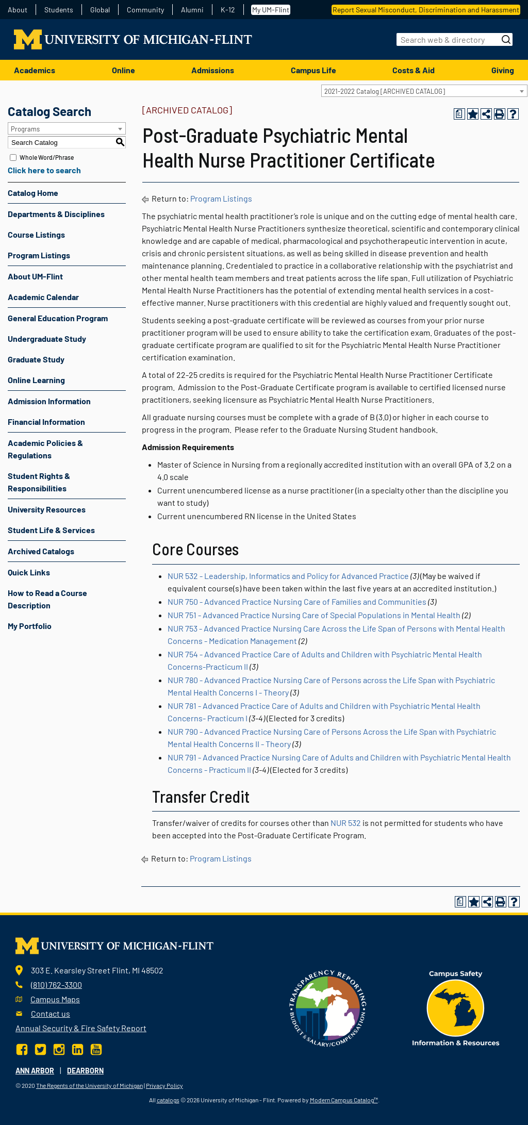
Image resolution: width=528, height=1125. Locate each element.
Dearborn (85, 1070)
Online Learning (36, 380)
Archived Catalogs (41, 551)
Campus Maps (55, 999)
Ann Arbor (34, 1070)
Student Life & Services (51, 530)
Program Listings (39, 255)
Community (145, 9)
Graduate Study (36, 359)
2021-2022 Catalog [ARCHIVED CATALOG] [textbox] (384, 91)
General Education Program (58, 318)
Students (58, 9)
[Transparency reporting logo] (328, 1007)
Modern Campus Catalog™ (344, 1099)
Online (123, 70)
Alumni (192, 9)
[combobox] (424, 91)
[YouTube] (96, 1048)
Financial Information (46, 421)
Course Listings (36, 234)
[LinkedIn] (77, 1048)
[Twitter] (40, 1048)
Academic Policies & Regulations (45, 449)
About (17, 9)
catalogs (168, 1099)
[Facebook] (22, 1048)
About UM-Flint (35, 276)
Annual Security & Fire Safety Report (80, 1028)
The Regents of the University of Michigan (89, 1085)
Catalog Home (33, 192)
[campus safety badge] (456, 1007)
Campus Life (313, 70)
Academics (34, 70)
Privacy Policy (164, 1085)
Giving (502, 70)
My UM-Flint (270, 9)
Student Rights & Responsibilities (39, 482)
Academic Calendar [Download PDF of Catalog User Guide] (43, 297)
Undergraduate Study (47, 338)
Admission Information (49, 401)
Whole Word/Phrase (47, 157)
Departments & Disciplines (56, 214)
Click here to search (44, 170)
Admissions (212, 70)
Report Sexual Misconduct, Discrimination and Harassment (426, 9)
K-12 (228, 9)
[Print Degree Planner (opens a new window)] (459, 114)
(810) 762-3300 (56, 984)
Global (100, 9)
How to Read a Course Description (47, 599)
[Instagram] (59, 1048)
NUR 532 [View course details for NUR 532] (346, 823)
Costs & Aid (413, 70)
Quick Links (29, 572)
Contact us (50, 1013)
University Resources (47, 509)
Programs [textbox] (25, 129)
